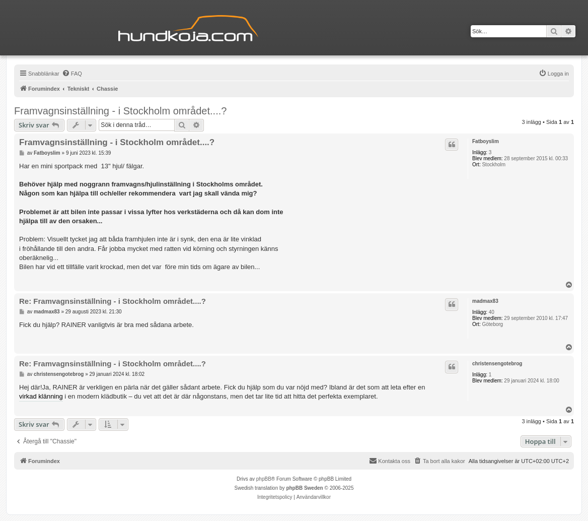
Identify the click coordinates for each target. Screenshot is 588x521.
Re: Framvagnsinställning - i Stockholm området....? (112, 301)
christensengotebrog (497, 363)
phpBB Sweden (304, 488)
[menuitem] (72, 74)
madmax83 (485, 301)
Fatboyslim (485, 141)
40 (491, 312)
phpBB (263, 479)
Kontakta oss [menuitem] (389, 460)
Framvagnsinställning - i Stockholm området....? (120, 110)
